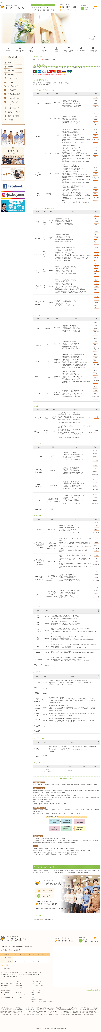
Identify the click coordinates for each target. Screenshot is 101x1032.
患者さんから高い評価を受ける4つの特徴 (42, 1001)
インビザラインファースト (38, 985)
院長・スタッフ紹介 (7, 983)
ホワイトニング (36, 988)
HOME (4, 981)
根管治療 (19, 985)
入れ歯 (19, 992)
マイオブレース (36, 983)
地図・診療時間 (6, 990)
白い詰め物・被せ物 (22, 995)
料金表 (41, 919)
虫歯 (18, 981)
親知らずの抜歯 (36, 992)
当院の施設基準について (8, 997)
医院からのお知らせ (37, 999)
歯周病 (19, 983)
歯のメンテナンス (36, 990)
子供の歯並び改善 (36, 981)
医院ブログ (35, 997)
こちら (39, 84)
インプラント (20, 990)
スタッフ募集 (5, 992)
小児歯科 (19, 988)
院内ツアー (5, 985)
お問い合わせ (5, 995)
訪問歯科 (34, 995)
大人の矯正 (20, 997)
